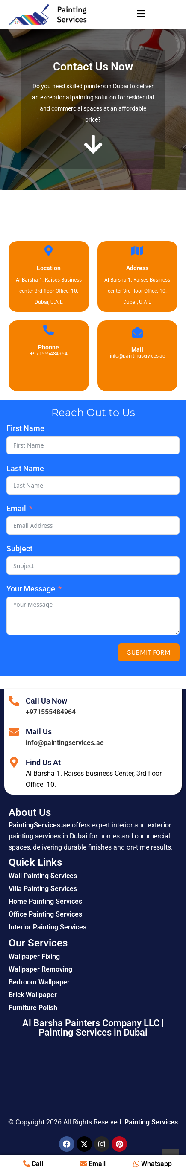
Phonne (48, 347)
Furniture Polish (33, 1008)
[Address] (137, 250)
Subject (19, 548)
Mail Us (39, 731)
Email (16, 508)
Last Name (25, 468)
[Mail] (137, 332)
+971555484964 (51, 712)
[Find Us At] (14, 762)
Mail (137, 349)
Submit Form (149, 652)
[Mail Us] (14, 731)
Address (137, 268)
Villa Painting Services (43, 889)
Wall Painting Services (43, 876)
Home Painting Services (45, 901)
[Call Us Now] (14, 701)
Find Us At (43, 762)
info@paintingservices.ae (65, 743)
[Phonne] (48, 330)
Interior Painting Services (47, 927)
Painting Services (151, 1122)
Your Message (30, 588)
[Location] (48, 250)
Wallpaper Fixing (34, 956)
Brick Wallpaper (33, 995)
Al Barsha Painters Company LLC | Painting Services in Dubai (93, 1028)
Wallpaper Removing (40, 969)
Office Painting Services (45, 914)
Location (49, 268)
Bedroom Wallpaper (39, 982)
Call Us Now (46, 700)
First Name (25, 428)
